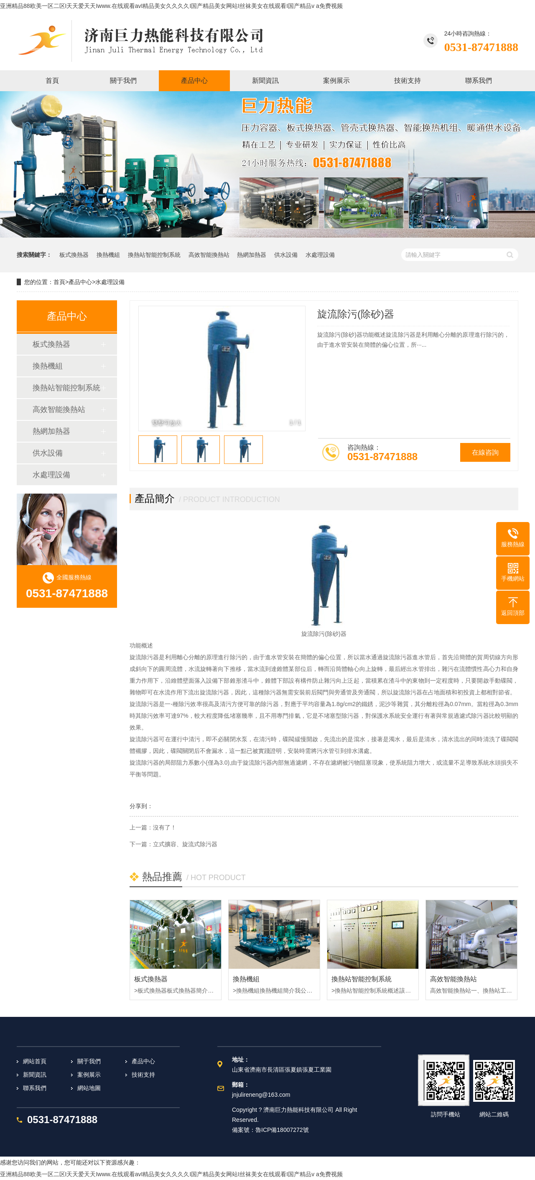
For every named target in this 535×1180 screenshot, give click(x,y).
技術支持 (143, 1074)
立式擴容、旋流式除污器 (185, 844)
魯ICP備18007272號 (282, 1129)
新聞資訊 (34, 1074)
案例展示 (89, 1074)
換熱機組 (108, 254)
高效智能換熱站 (209, 254)
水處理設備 (320, 254)
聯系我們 (34, 1088)
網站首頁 (34, 1061)
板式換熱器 (74, 254)
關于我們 (89, 1061)
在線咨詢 (485, 452)
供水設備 (286, 254)
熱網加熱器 (251, 254)
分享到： (141, 806)
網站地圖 (89, 1088)
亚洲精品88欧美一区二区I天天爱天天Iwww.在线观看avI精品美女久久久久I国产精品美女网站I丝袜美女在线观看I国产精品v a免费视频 (171, 6)
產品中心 (80, 282)
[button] (294, 368)
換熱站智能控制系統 (154, 254)
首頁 (59, 282)
